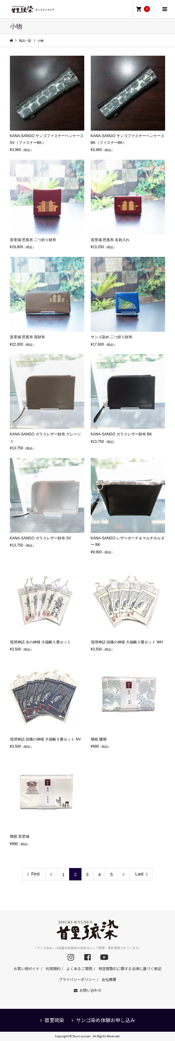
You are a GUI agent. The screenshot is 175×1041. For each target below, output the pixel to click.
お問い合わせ (90, 990)
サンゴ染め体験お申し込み (105, 1020)
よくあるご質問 (79, 968)
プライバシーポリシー (77, 979)
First (35, 873)
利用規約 (53, 968)
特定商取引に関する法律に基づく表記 (129, 968)
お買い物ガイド (27, 968)
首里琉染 (54, 1020)
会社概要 (109, 979)
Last (139, 873)
